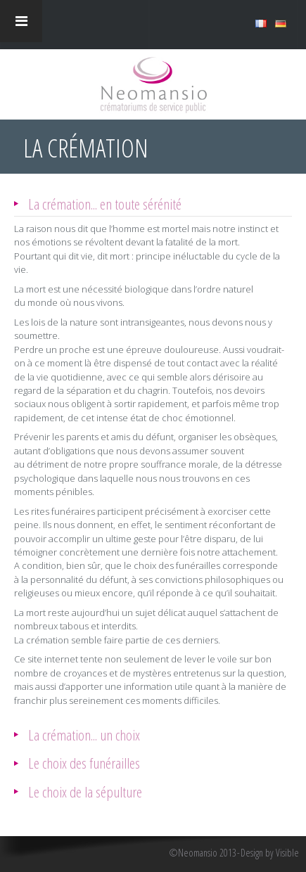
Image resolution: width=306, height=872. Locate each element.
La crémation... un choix (84, 734)
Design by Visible (270, 853)
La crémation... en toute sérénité (104, 203)
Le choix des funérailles (84, 762)
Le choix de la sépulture (85, 791)
